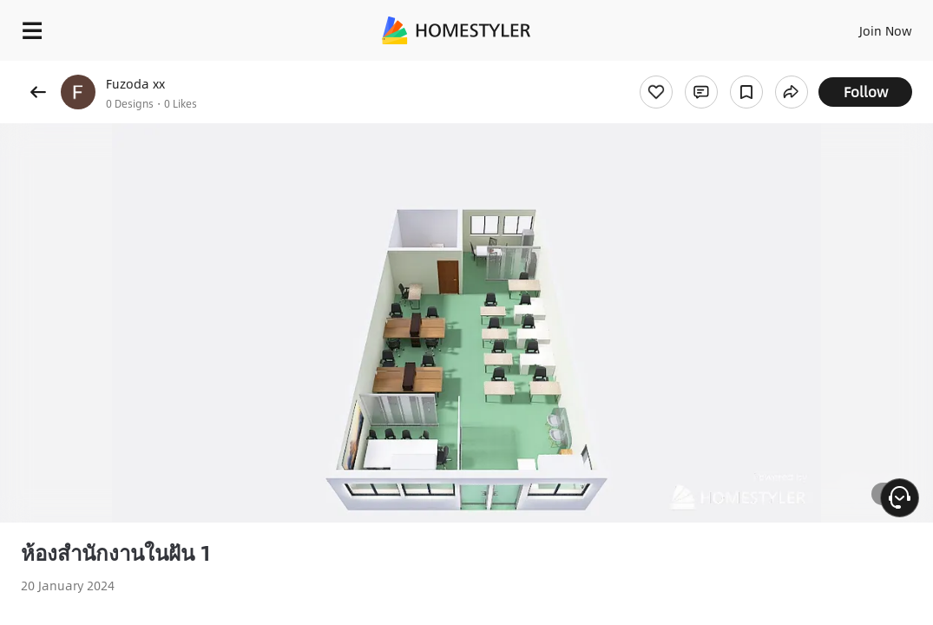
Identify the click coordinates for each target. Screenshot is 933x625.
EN (818, 26)
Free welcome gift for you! (666, 69)
